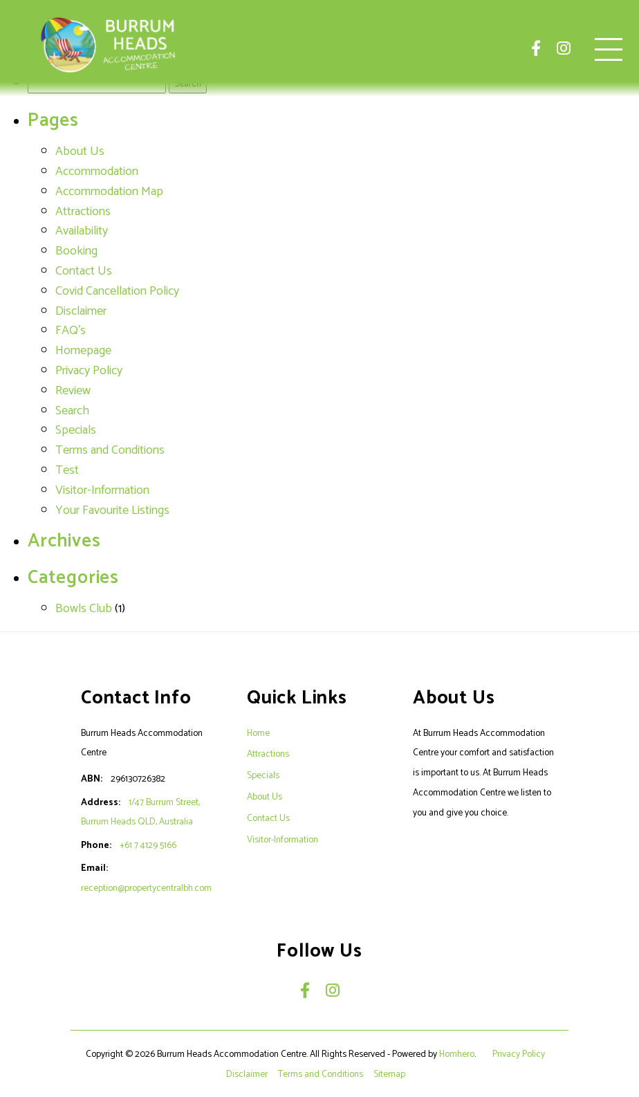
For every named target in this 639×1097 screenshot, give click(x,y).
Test (67, 470)
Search (72, 410)
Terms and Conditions (110, 450)
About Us (79, 151)
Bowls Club (83, 608)
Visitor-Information (102, 490)
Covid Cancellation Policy (117, 291)
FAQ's (70, 330)
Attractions (83, 211)
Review (73, 390)
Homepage (83, 350)
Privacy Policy (88, 370)
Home (258, 733)
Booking (76, 251)
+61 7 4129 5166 (148, 845)
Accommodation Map (109, 191)
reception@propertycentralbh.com (146, 888)
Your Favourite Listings (112, 510)
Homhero (456, 1054)
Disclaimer (80, 311)
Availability (81, 231)
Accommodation (96, 171)
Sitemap (390, 1074)
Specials (75, 430)
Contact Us (83, 271)
